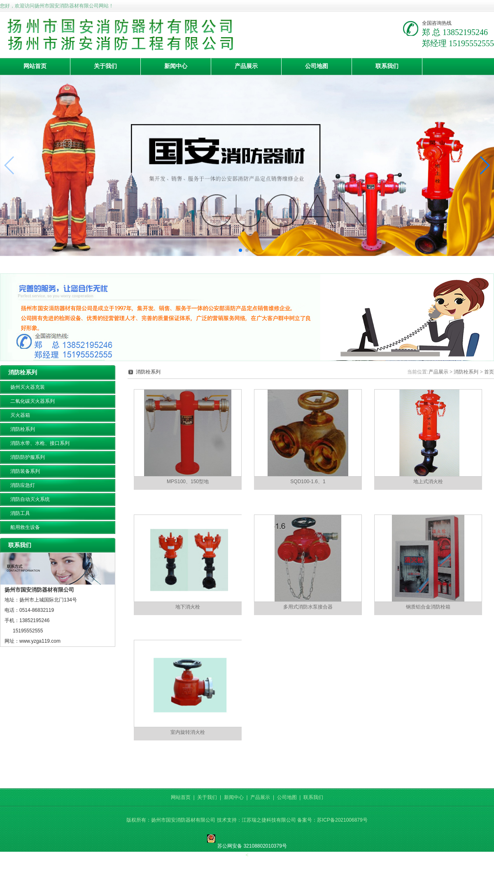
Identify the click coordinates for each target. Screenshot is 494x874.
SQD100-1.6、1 (307, 481)
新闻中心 (175, 66)
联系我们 (386, 66)
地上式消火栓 (428, 481)
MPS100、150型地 (188, 481)
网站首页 (35, 66)
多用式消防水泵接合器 (308, 607)
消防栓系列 (466, 372)
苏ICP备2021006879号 (342, 820)
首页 (489, 372)
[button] (240, 250)
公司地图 (316, 66)
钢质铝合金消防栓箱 (428, 607)
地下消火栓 (187, 607)
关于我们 (105, 66)
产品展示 (246, 66)
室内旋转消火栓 (187, 732)
